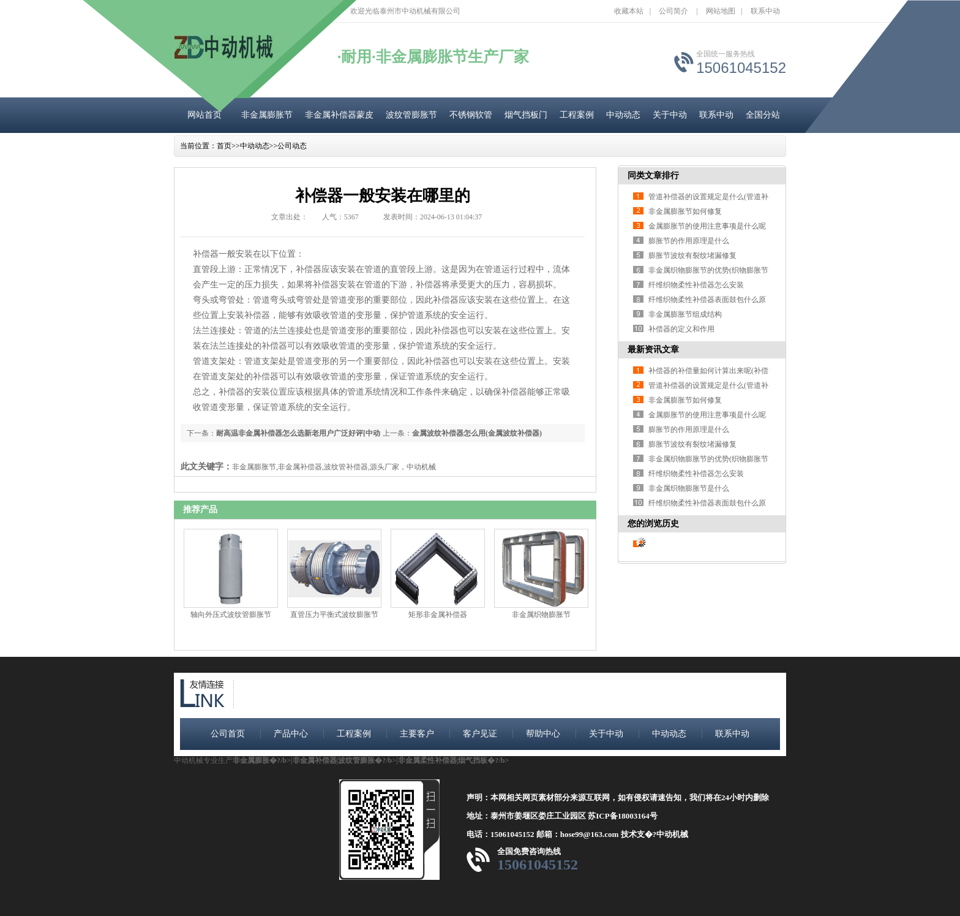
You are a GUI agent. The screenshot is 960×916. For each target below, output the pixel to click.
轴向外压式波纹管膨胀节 (230, 614)
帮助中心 (543, 733)
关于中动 (670, 114)
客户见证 (480, 733)
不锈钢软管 (470, 114)
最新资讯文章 (653, 349)
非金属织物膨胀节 (541, 614)
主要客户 (417, 733)
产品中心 (291, 733)
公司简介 (673, 11)
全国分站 (763, 114)
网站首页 (204, 114)
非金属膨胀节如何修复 (685, 211)
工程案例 (577, 114)
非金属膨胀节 (267, 114)
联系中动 (765, 11)
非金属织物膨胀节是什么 (688, 488)
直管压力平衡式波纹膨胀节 (334, 614)
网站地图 (720, 11)
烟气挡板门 (525, 114)
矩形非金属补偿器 (437, 614)
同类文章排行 (653, 175)
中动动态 (623, 114)
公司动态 (292, 146)
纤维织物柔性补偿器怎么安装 (696, 285)
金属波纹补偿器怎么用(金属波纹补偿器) (477, 433)
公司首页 (228, 733)
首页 (224, 146)
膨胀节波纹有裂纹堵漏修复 (692, 255)
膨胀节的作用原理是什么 (688, 241)
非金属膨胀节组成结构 (685, 314)
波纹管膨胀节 (411, 114)
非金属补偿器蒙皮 (339, 114)
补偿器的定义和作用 (681, 329)
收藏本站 (628, 11)
